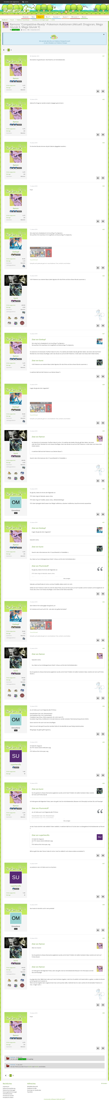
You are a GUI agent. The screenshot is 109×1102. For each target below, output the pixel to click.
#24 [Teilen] (103, 186)
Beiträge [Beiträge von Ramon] (8, 87)
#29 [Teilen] (103, 431)
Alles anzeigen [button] (66, 578)
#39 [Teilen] (103, 938)
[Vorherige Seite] (3, 50)
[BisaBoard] (54, 9)
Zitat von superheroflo (40, 835)
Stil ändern (104, 1083)
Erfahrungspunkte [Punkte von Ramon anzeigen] (10, 85)
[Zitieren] (103, 91)
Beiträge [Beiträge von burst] (8, 307)
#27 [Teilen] (103, 333)
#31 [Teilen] (103, 522)
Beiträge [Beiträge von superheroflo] (8, 773)
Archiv (30, 1066)
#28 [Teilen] (103, 384)
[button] (104, 34)
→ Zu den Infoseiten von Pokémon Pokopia (55, 43)
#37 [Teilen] (103, 863)
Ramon (24, 30)
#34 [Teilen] (103, 706)
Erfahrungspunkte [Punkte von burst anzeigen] (10, 305)
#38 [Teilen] (103, 904)
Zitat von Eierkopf (39, 339)
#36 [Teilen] (103, 783)
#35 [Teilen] (103, 742)
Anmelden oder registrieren (11, 2)
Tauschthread (34, 260)
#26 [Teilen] (103, 276)
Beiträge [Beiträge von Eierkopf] (8, 261)
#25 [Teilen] (103, 229)
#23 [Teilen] (103, 143)
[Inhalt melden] (97, 91)
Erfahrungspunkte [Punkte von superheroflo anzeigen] (10, 771)
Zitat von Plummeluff (40, 566)
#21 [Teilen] (103, 56)
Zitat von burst (37, 360)
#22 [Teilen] (103, 99)
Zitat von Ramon (38, 437)
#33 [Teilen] (103, 648)
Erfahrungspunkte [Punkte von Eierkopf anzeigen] (10, 258)
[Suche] (25, 2)
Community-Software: (54, 1099)
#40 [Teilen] (103, 1013)
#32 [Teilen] (103, 602)
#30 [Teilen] (103, 489)
